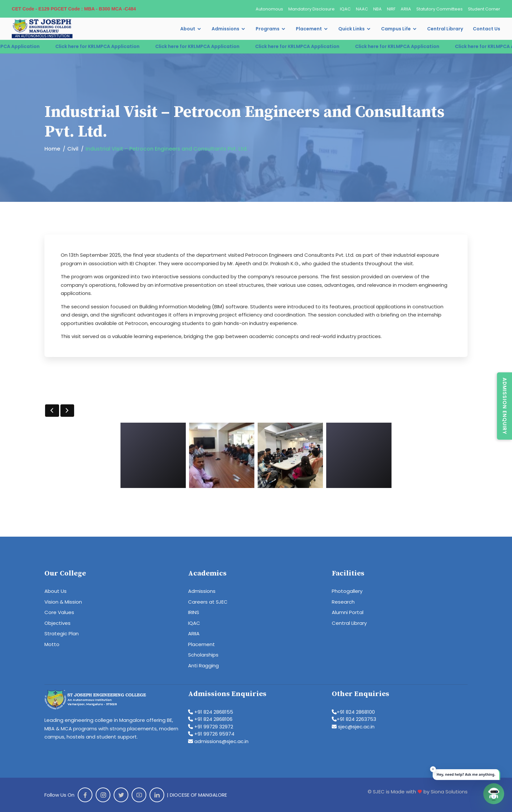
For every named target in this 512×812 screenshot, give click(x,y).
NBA (377, 9)
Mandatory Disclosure (311, 9)
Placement (309, 28)
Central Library (445, 28)
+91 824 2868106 (210, 719)
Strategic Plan (61, 633)
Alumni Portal (347, 612)
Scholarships (203, 654)
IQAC (345, 9)
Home (52, 149)
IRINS (193, 612)
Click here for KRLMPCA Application (110, 46)
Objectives (57, 623)
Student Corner (484, 9)
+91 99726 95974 (211, 733)
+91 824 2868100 (353, 711)
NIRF (391, 9)
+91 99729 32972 (210, 726)
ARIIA (406, 9)
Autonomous (269, 9)
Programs (268, 28)
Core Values (59, 612)
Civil (72, 149)
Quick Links (351, 28)
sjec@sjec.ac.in (353, 726)
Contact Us (486, 28)
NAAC (362, 9)
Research (343, 601)
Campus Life (396, 28)
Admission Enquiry (504, 406)
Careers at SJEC (208, 601)
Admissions (225, 28)
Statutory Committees (439, 9)
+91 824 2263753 (354, 719)
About (187, 28)
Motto (51, 644)
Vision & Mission (63, 601)
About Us (55, 591)
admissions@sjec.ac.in (218, 741)
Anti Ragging (203, 665)
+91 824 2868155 (210, 711)
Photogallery (347, 591)
